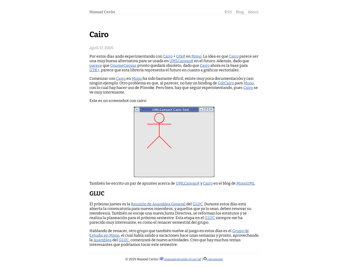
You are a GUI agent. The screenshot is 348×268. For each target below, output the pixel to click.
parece (95, 65)
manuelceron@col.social (180, 259)
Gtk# (180, 56)
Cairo (168, 56)
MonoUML (245, 183)
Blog (240, 12)
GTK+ (94, 70)
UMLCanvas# (181, 61)
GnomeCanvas (123, 65)
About (253, 12)
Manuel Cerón (102, 12)
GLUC (198, 204)
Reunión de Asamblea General (158, 204)
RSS (228, 12)
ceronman (213, 259)
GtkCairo (226, 83)
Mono (196, 56)
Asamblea (103, 240)
